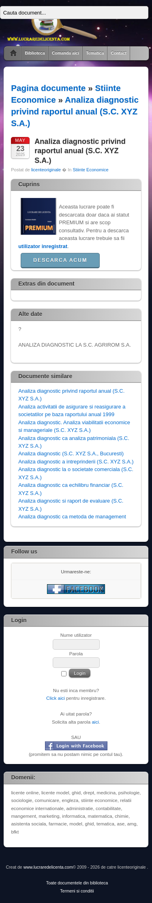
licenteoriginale (46, 169)
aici (95, 721)
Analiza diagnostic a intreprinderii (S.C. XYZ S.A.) (75, 462)
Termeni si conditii (77, 891)
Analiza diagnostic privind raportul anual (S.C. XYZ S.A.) (75, 111)
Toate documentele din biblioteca (77, 883)
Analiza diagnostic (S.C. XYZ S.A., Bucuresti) (71, 453)
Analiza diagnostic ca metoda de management (72, 517)
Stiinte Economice (90, 169)
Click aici (55, 698)
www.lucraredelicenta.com (48, 867)
